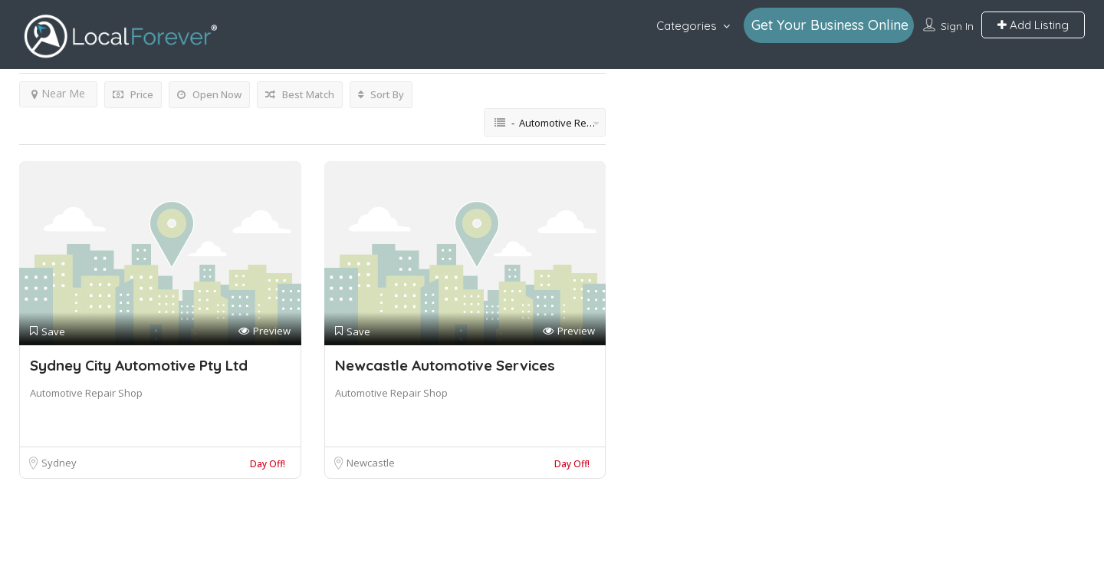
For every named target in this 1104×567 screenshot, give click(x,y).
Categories (686, 25)
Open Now (209, 94)
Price (133, 94)
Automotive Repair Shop (86, 393)
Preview (264, 331)
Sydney (59, 463)
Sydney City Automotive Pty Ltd (139, 365)
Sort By (381, 94)
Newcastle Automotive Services (445, 365)
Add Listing (1033, 25)
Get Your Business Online (830, 25)
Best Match (299, 94)
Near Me (58, 93)
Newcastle (371, 463)
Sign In (957, 26)
